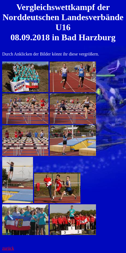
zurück (8, 248)
